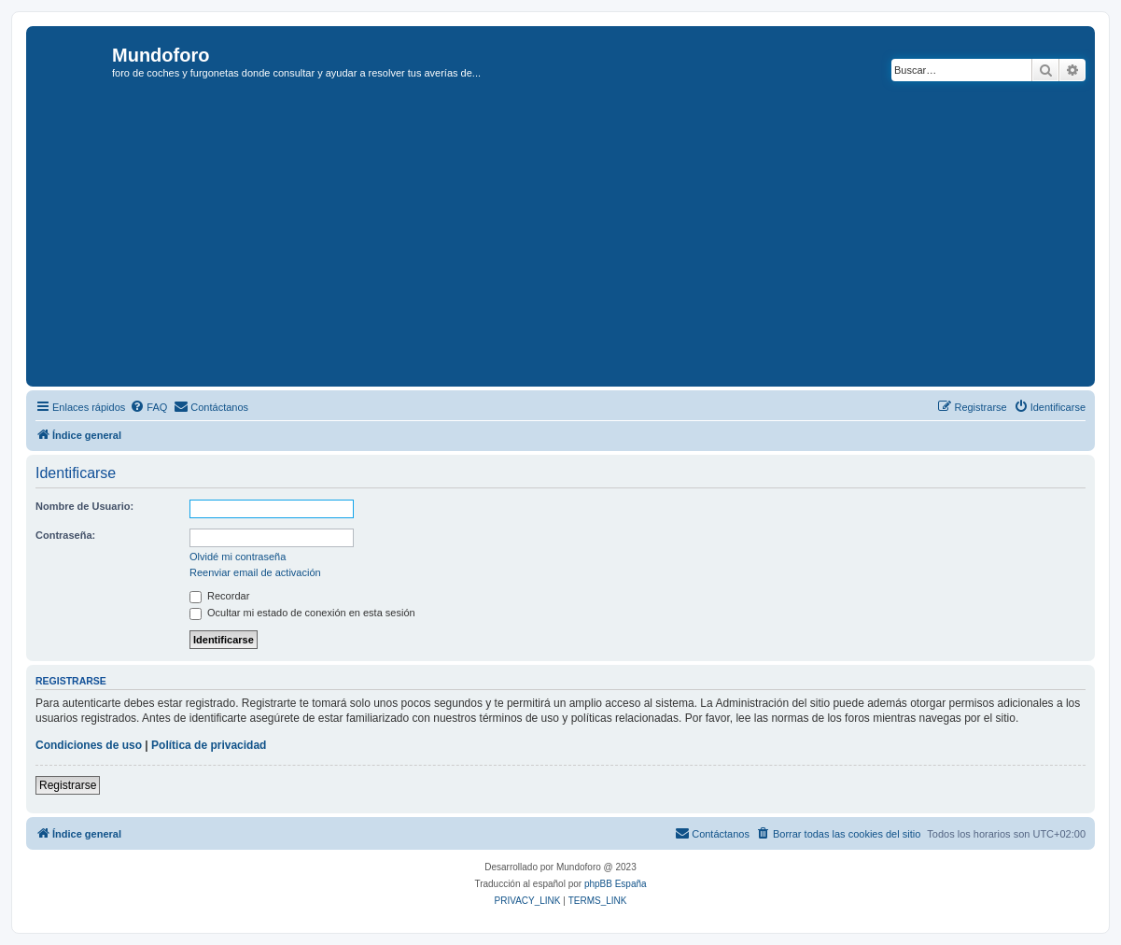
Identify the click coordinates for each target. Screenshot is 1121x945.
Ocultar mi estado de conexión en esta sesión (302, 612)
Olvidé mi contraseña (237, 556)
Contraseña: (65, 535)
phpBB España (615, 884)
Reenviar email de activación (255, 572)
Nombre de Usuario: (84, 506)
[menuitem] (148, 407)
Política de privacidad (208, 745)
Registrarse (67, 785)
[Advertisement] (576, 242)
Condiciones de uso (88, 745)
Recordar (219, 595)
